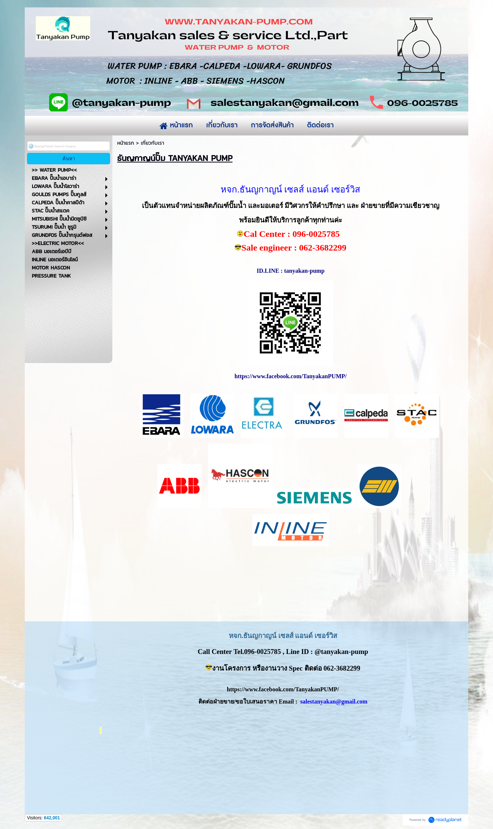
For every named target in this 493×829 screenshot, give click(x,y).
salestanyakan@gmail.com (334, 701)
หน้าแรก (125, 143)
